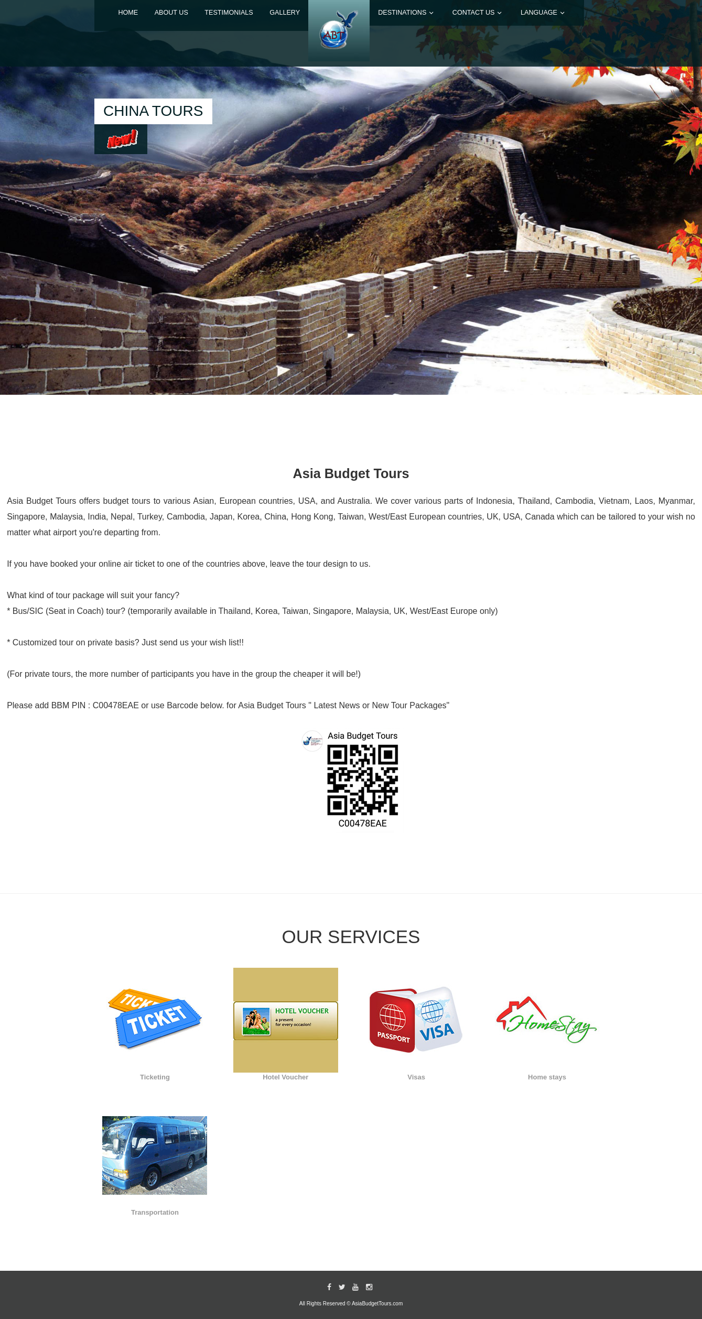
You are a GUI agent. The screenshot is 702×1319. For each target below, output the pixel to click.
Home (128, 12)
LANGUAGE (539, 12)
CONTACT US (473, 12)
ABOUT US (171, 12)
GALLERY (284, 12)
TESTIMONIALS (228, 12)
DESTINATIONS (402, 12)
